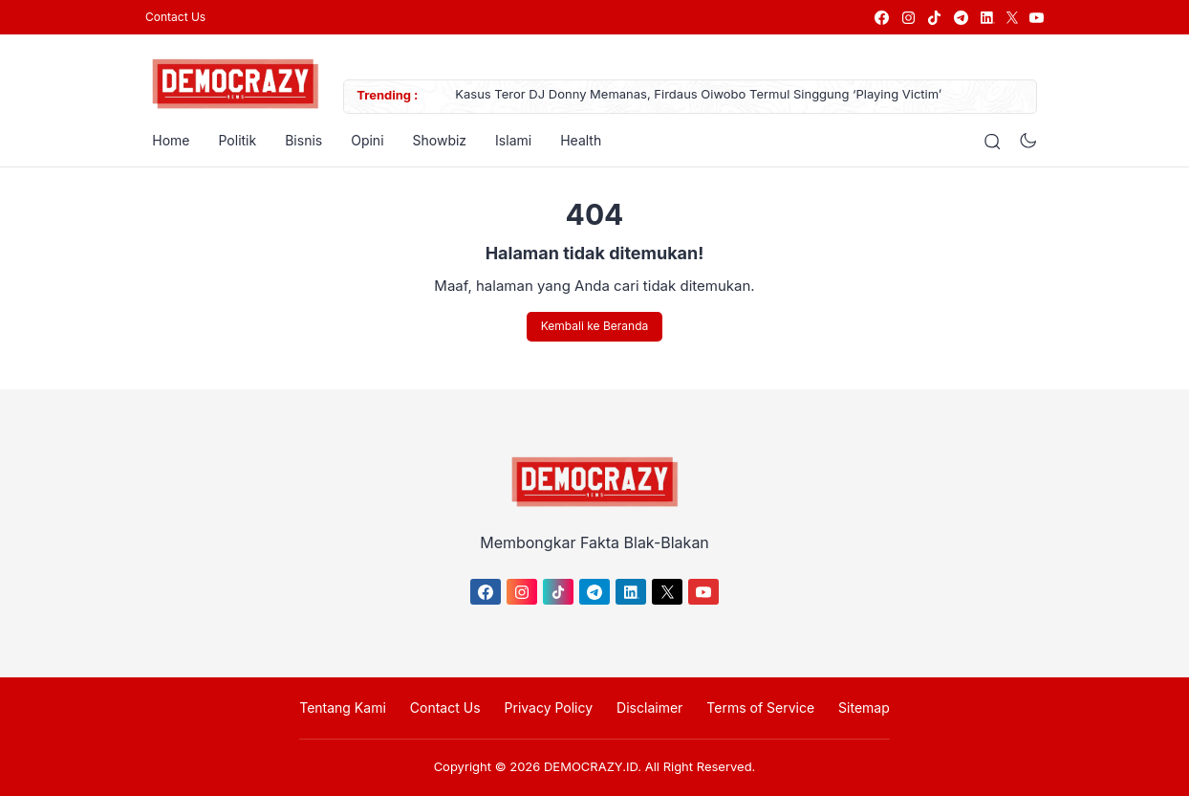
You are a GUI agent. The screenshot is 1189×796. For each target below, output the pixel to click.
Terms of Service (760, 707)
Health (573, 140)
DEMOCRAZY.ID (591, 766)
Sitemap (864, 707)
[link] (881, 18)
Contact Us (175, 17)
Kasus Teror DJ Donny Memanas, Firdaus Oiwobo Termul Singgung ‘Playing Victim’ (691, 95)
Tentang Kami (342, 707)
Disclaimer (649, 707)
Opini (360, 140)
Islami (506, 140)
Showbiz (432, 140)
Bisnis (296, 140)
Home (164, 140)
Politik (230, 140)
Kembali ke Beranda (594, 327)
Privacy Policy (549, 707)
